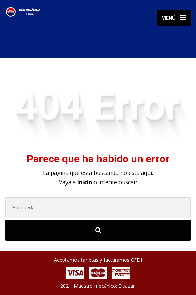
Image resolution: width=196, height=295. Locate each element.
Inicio (85, 182)
